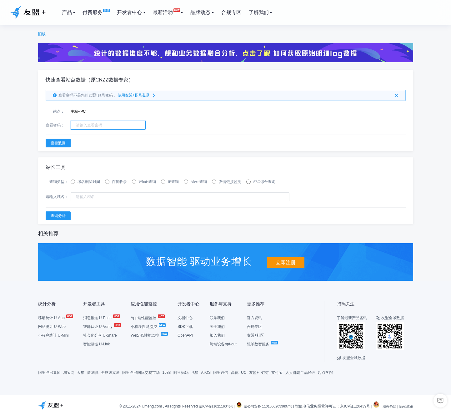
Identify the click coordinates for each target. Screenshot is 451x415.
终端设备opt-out (223, 344)
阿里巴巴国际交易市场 (141, 372)
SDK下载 (185, 326)
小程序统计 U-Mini (53, 335)
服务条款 (387, 406)
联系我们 (217, 317)
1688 (167, 372)
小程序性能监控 (148, 326)
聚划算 (92, 372)
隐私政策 (405, 406)
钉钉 (265, 372)
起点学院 (325, 372)
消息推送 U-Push (101, 317)
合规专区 (254, 326)
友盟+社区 (255, 335)
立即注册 (286, 261)
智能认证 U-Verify (101, 326)
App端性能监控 (147, 317)
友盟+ (254, 372)
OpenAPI (185, 335)
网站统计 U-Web (52, 326)
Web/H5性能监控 (149, 335)
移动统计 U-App (55, 317)
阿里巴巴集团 (49, 372)
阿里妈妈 (180, 372)
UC (243, 372)
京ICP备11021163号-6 (207, 406)
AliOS (206, 372)
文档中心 (185, 317)
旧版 (42, 34)
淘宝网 (68, 372)
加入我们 (217, 335)
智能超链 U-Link (96, 344)
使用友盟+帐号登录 (137, 95)
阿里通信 (220, 372)
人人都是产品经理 (300, 372)
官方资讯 (254, 317)
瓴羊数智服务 (262, 344)
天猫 (80, 372)
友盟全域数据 (351, 357)
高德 (234, 372)
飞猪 (194, 372)
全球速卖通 (110, 372)
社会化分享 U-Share (100, 335)
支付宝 (277, 372)
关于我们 (217, 326)
